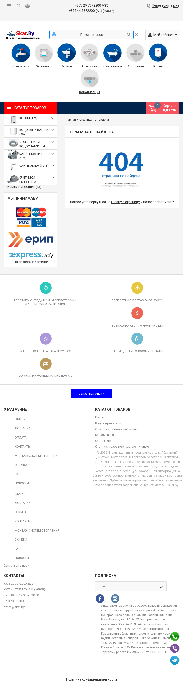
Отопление (135, 66)
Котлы (158, 66)
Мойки (67, 66)
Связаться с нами (91, 393)
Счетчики (89, 66)
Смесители (21, 66)
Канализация (89, 92)
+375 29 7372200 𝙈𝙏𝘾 (91, 5)
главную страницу (125, 202)
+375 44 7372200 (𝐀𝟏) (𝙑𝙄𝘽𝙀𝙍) (92, 11)
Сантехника (112, 66)
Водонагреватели (108, 423)
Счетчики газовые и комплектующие (122, 446)
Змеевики (44, 66)
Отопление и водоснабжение (116, 429)
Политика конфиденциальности (91, 679)
